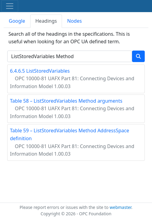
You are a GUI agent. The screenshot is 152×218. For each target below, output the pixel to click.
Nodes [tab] (74, 21)
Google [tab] (17, 21)
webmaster (120, 207)
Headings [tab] (46, 21)
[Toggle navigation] (9, 6)
